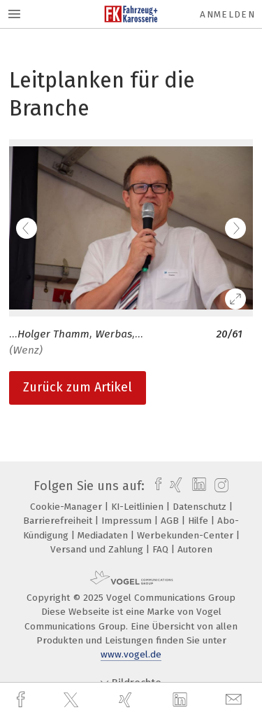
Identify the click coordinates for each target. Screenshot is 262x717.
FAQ (161, 549)
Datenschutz (201, 507)
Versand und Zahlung (98, 549)
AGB (171, 521)
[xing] (127, 700)
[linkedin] (181, 700)
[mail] (235, 700)
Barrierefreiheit (59, 521)
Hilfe (199, 521)
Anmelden (227, 14)
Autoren (194, 549)
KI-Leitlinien (138, 507)
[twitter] (72, 700)
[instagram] (219, 486)
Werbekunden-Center (186, 535)
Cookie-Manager (67, 507)
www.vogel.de (131, 654)
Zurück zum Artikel (77, 387)
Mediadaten (104, 535)
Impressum (127, 521)
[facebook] (22, 700)
